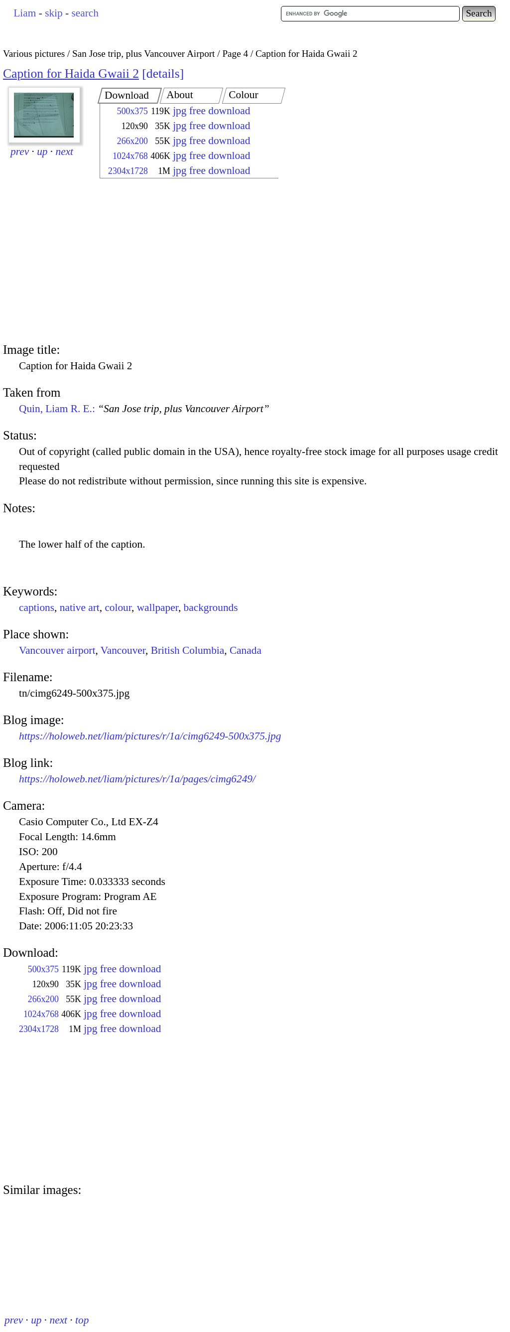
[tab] (130, 96)
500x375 (132, 111)
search (84, 13)
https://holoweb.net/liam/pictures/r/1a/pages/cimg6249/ (137, 779)
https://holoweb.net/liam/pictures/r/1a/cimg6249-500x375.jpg (150, 736)
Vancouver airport (57, 650)
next (65, 151)
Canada (245, 650)
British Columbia (188, 650)
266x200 (132, 141)
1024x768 (130, 156)
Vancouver (123, 650)
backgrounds (211, 607)
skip (54, 13)
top (82, 1320)
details (163, 73)
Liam (24, 13)
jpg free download (211, 111)
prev (19, 151)
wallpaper (157, 607)
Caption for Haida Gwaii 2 (71, 73)
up (42, 151)
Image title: (31, 349)
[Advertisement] (180, 261)
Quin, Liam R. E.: (144, 409)
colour (118, 607)
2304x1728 (128, 171)
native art (80, 607)
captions (36, 607)
